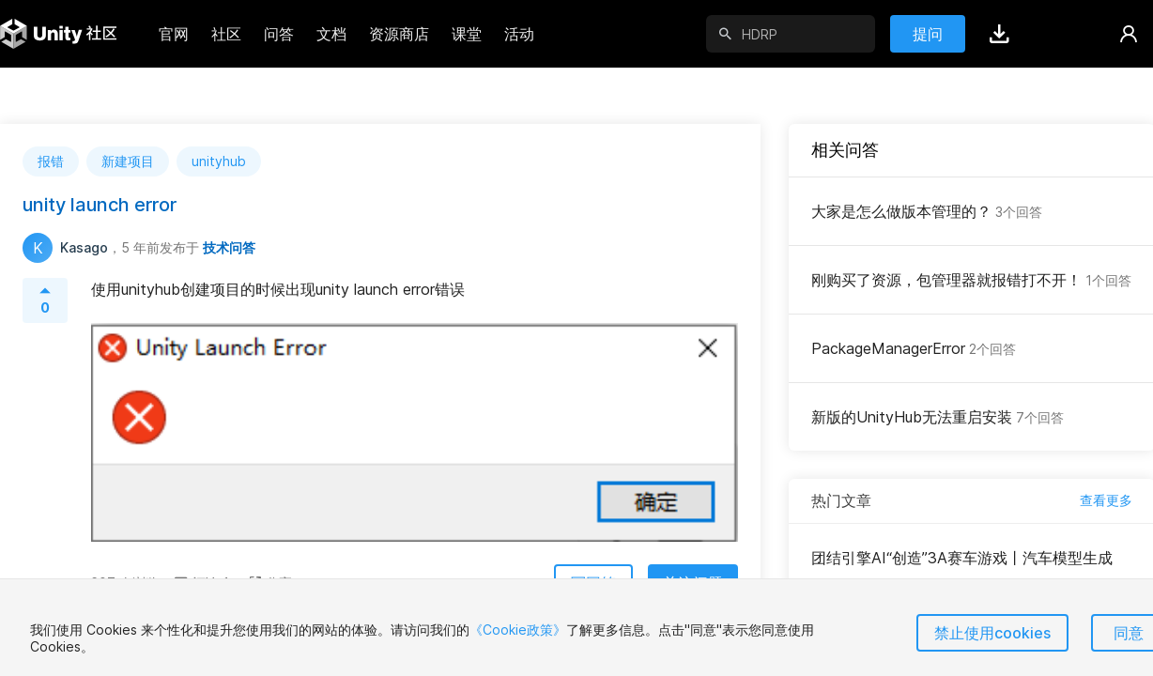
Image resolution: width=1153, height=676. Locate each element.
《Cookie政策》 (517, 630)
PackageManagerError (913, 348)
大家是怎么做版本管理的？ (926, 211)
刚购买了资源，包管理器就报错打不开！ (971, 279)
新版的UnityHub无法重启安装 (937, 416)
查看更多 (1106, 500)
